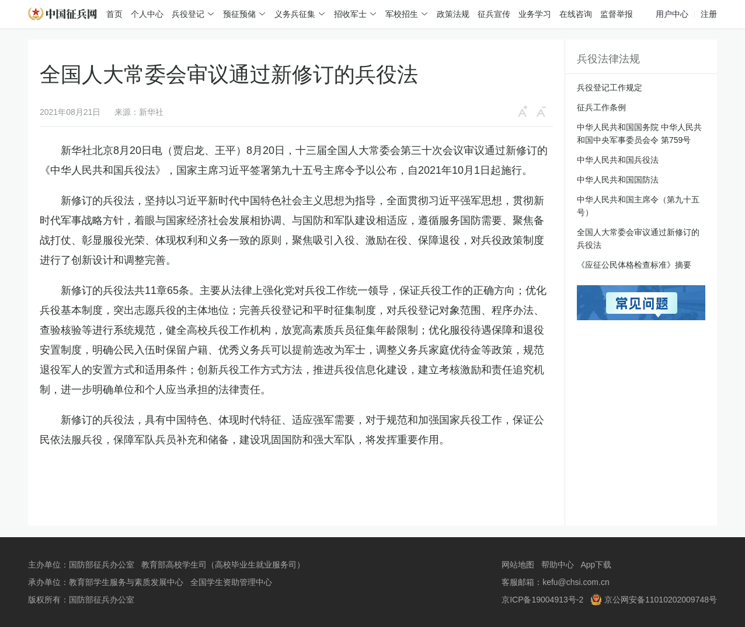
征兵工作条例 (601, 107)
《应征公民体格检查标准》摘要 (634, 264)
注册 (709, 14)
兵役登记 (188, 14)
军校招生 (401, 14)
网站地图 (518, 564)
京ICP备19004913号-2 (542, 599)
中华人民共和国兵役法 (618, 159)
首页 (114, 14)
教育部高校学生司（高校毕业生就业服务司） (223, 564)
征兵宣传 (494, 14)
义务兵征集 (294, 14)
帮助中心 (557, 564)
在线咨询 (575, 14)
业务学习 (534, 14)
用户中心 (672, 14)
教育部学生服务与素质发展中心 (126, 582)
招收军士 (350, 14)
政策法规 (453, 14)
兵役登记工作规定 (609, 87)
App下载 (595, 564)
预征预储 (239, 14)
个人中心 (147, 14)
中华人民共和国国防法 (618, 179)
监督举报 (616, 14)
